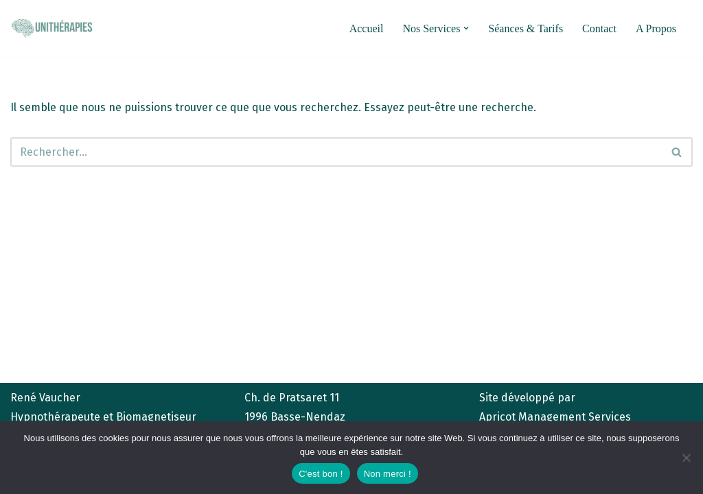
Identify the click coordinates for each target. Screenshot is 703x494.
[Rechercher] (336, 152)
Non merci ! (387, 474)
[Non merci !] (686, 457)
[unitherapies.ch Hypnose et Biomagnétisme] (51, 28)
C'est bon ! (321, 474)
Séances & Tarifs (525, 28)
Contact (599, 28)
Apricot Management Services (555, 416)
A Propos (656, 28)
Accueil (366, 28)
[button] (466, 28)
